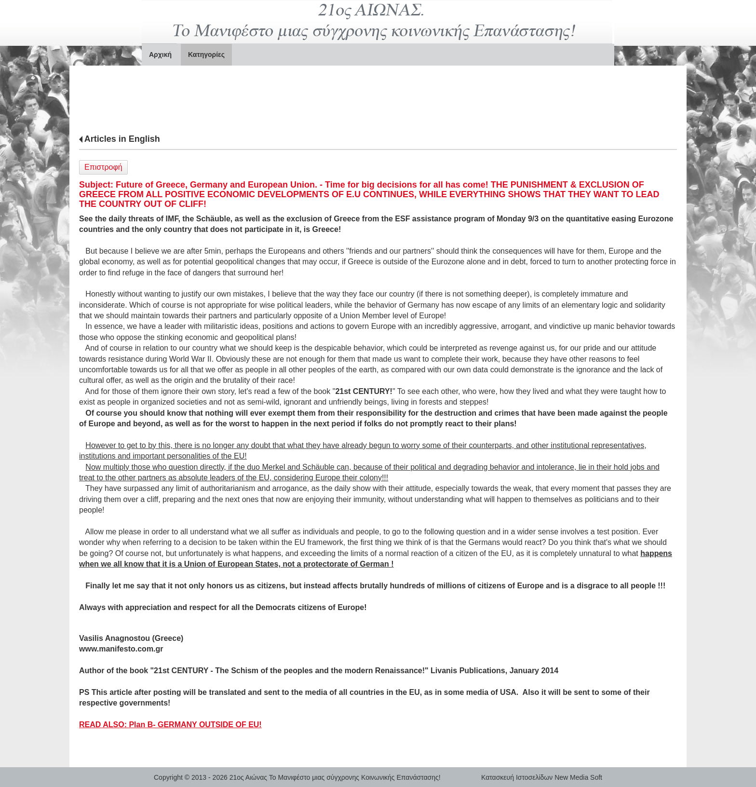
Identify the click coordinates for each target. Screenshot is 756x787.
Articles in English (122, 139)
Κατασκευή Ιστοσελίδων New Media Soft (541, 777)
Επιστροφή (103, 167)
